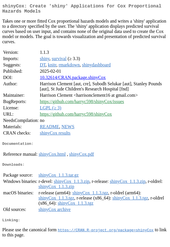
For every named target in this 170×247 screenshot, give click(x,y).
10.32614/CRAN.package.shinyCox (73, 79)
